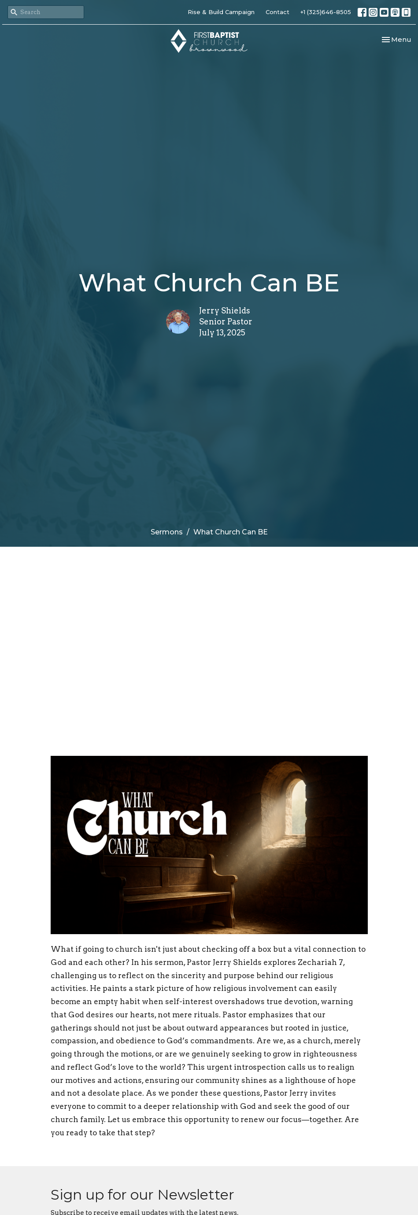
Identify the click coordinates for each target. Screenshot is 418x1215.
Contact (277, 11)
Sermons (167, 532)
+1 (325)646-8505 (325, 11)
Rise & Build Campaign (221, 11)
